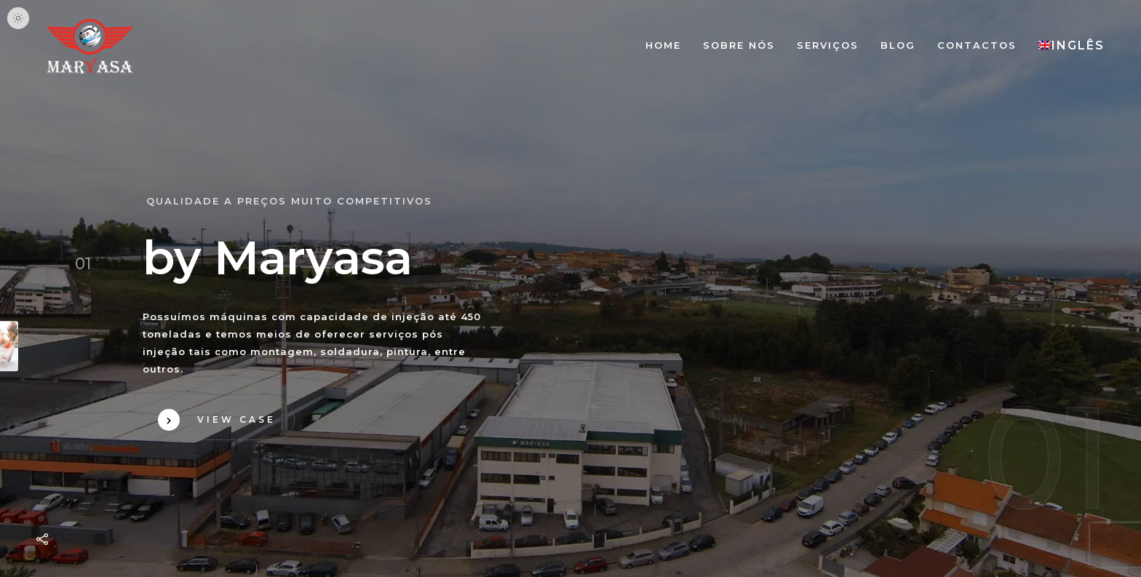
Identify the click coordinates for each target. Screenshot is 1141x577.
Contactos (977, 45)
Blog (897, 45)
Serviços (828, 45)
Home (663, 45)
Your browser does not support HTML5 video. (570, 288)
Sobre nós (739, 45)
